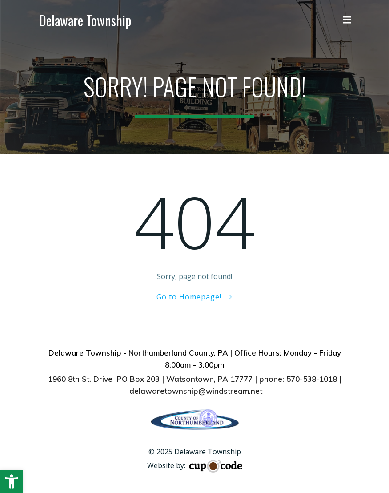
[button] (11, 481)
